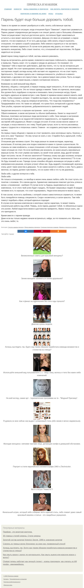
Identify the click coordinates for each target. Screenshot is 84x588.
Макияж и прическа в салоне (67, 227)
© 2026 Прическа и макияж (11, 576)
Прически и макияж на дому (33, 14)
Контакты (6, 579)
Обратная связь (8, 585)
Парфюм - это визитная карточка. (17, 532)
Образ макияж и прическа (32, 227)
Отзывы (59, 14)
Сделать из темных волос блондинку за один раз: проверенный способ (34, 544)
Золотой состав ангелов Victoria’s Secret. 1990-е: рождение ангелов (32, 540)
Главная (8, 9)
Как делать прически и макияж (64, 9)
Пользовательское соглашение (18, 579)
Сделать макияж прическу (16, 227)
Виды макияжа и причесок (36, 9)
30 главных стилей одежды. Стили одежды (22, 536)
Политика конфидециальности (12, 582)
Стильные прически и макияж (49, 227)
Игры (50, 14)
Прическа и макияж (42, 4)
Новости (17, 9)
